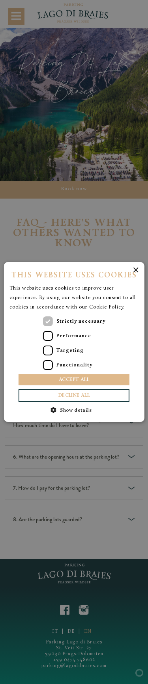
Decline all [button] (74, 395)
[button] (74, 410)
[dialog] (74, 342)
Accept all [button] (74, 379)
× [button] (136, 270)
